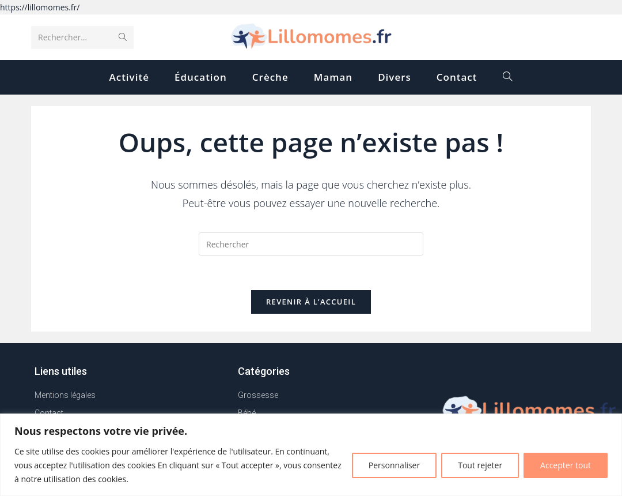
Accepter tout (565, 465)
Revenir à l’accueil (311, 302)
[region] (311, 455)
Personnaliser (394, 465)
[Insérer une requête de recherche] (311, 243)
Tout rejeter (480, 465)
